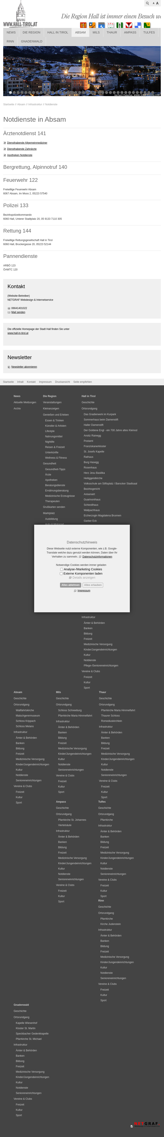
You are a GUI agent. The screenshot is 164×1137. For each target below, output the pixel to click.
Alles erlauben (93, 585)
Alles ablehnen (71, 585)
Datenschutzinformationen (97, 556)
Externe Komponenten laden (82, 573)
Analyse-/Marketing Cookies (83, 569)
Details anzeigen (84, 577)
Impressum (84, 590)
